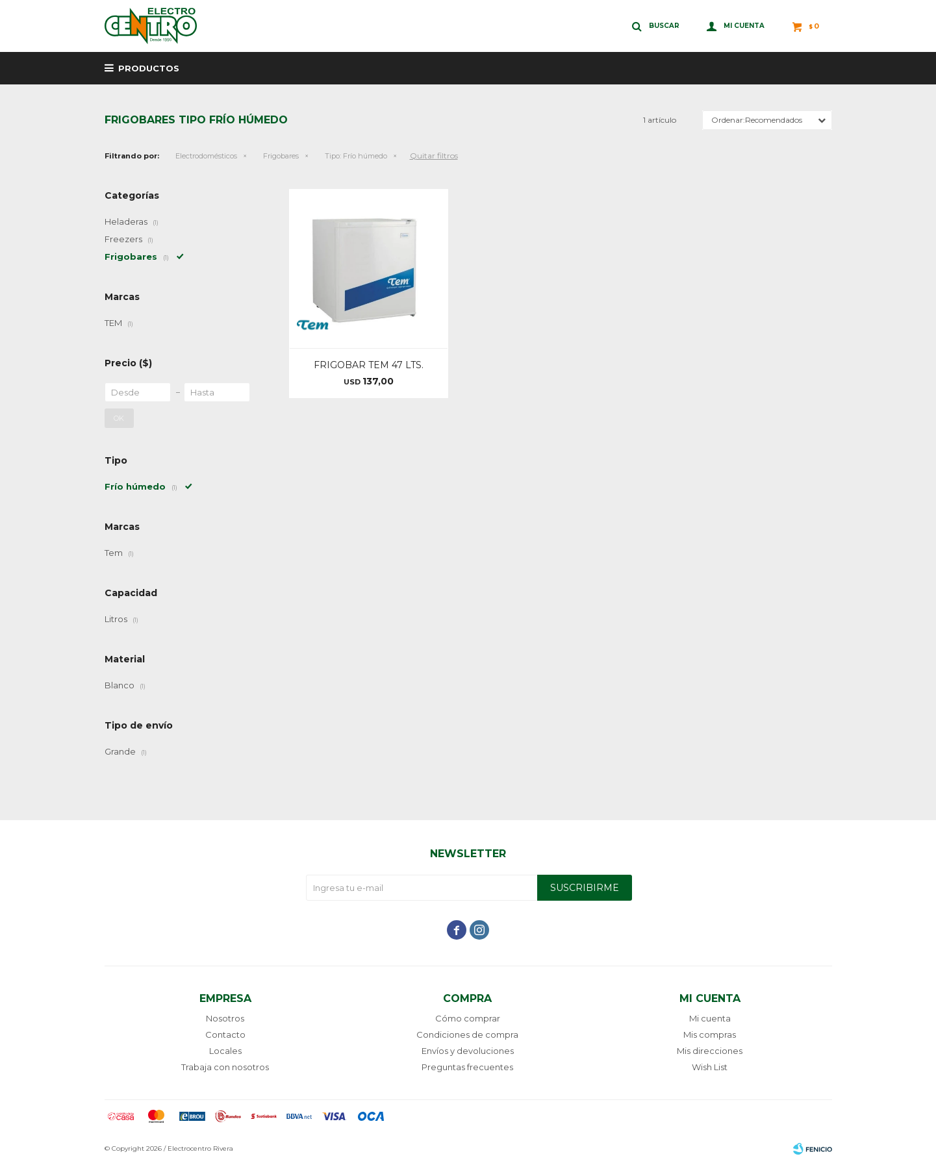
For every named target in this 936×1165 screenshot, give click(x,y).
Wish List (709, 1067)
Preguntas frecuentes (467, 1067)
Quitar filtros (434, 155)
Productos (148, 68)
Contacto (225, 1034)
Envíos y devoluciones (468, 1051)
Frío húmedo (356, 155)
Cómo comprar (467, 1018)
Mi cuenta (710, 1018)
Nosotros (225, 1018)
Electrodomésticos (206, 155)
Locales (225, 1051)
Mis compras (709, 1034)
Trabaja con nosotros (225, 1067)
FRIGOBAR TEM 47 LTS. (369, 365)
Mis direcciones (709, 1051)
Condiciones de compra (467, 1034)
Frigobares (281, 155)
